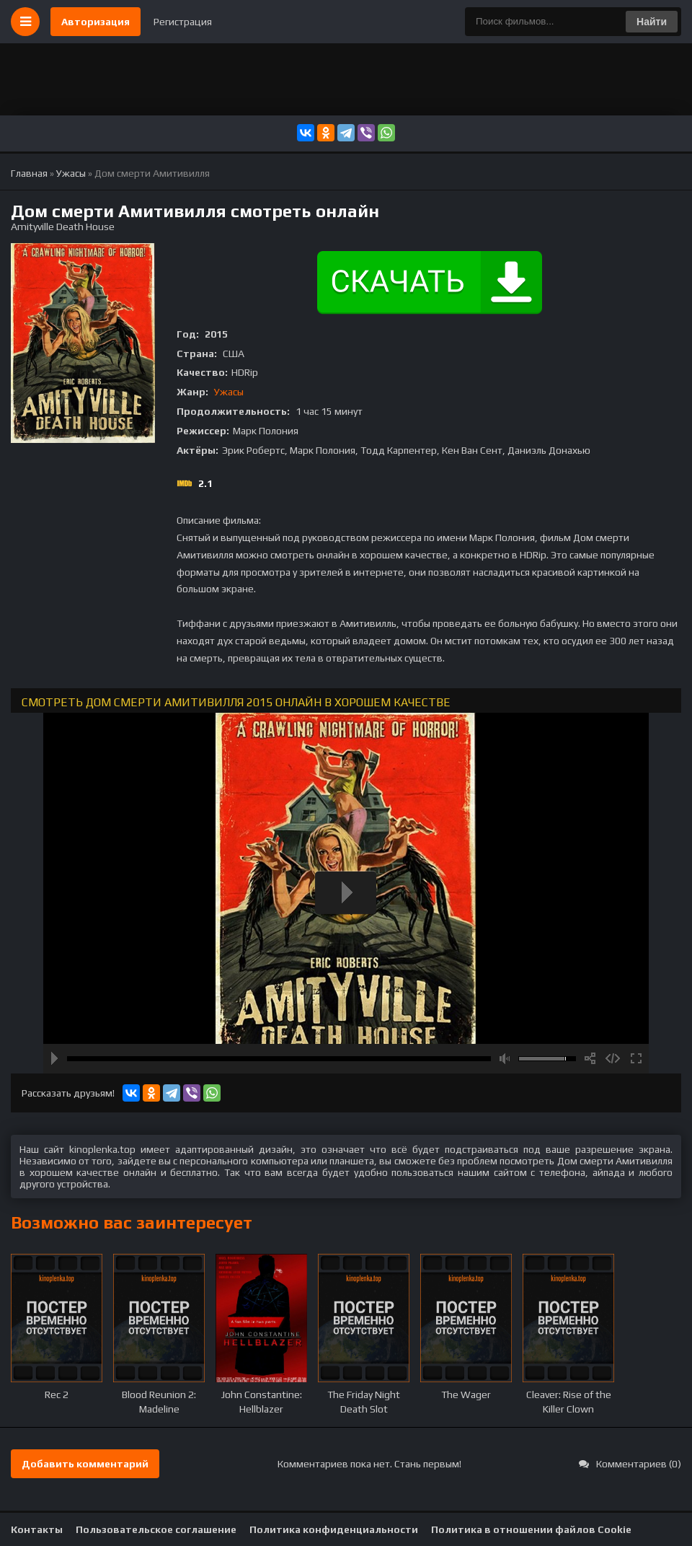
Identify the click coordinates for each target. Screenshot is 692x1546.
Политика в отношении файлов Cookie (531, 1529)
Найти (651, 21)
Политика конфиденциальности (333, 1529)
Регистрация (183, 21)
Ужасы (229, 392)
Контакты (37, 1529)
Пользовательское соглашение (156, 1529)
